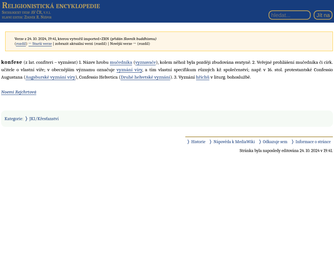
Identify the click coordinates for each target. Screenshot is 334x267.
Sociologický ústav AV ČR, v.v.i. (26, 12)
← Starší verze (40, 43)
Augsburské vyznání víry (50, 77)
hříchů (203, 77)
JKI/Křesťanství (44, 118)
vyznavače (145, 62)
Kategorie (13, 118)
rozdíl (21, 43)
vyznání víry (129, 69)
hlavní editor (12, 17)
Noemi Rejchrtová (18, 92)
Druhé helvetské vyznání (145, 77)
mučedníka (121, 62)
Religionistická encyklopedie (51, 5)
